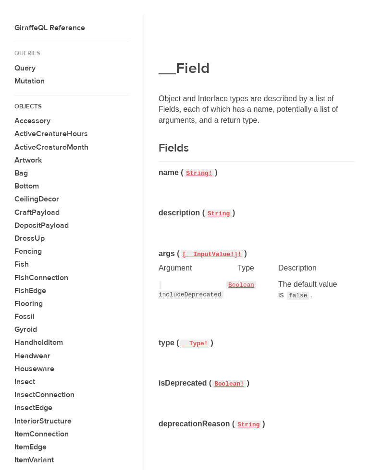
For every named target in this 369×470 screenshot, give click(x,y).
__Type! (195, 343)
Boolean (241, 285)
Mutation (29, 81)
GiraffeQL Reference (49, 28)
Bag (21, 173)
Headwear (32, 356)
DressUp (29, 238)
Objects (28, 106)
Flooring (28, 303)
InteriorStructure (43, 421)
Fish (21, 264)
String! (199, 173)
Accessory (32, 121)
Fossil (24, 316)
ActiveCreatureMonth (51, 147)
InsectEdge (33, 407)
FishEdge (30, 290)
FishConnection (41, 277)
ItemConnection (41, 434)
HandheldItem (38, 342)
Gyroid (25, 329)
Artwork (28, 160)
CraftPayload (37, 212)
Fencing (28, 251)
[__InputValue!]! (212, 254)
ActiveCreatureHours (51, 134)
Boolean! (229, 384)
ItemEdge (30, 447)
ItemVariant (34, 460)
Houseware (34, 369)
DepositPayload (41, 225)
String (219, 213)
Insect (24, 382)
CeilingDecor (36, 199)
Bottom (26, 186)
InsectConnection (44, 395)
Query (25, 68)
